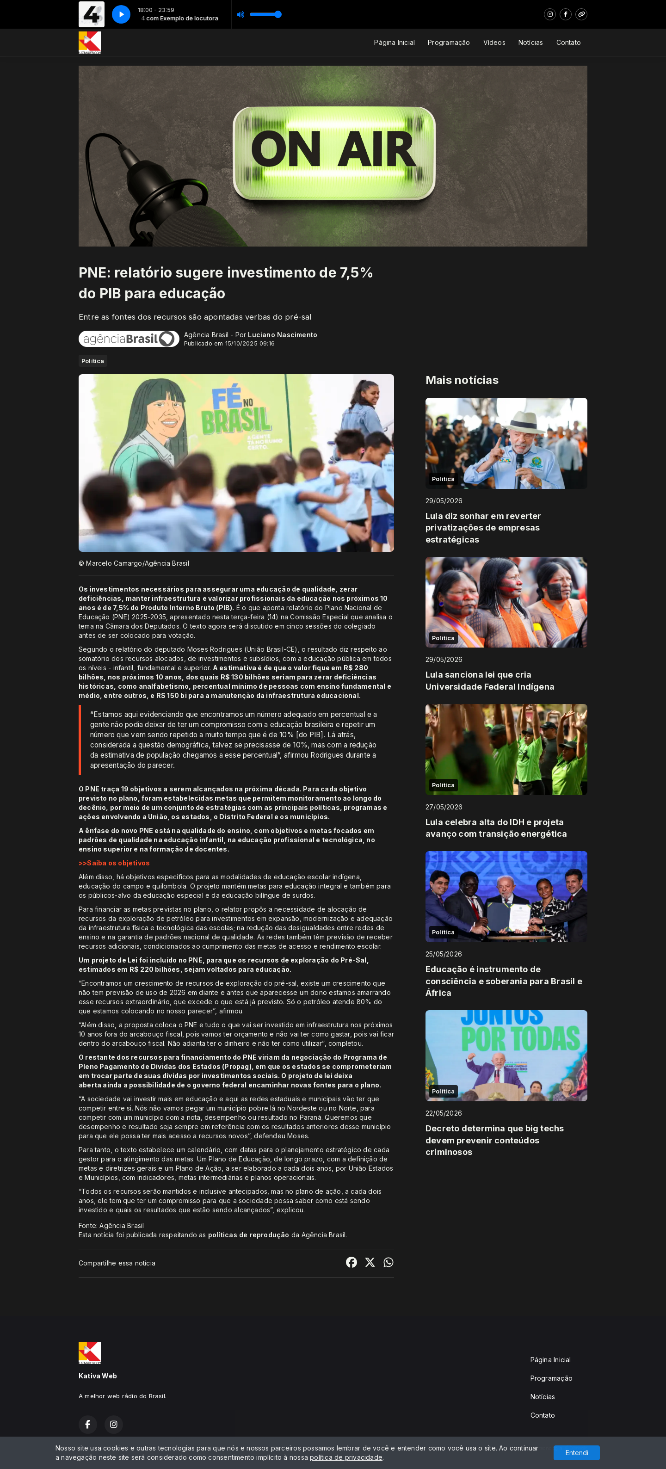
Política (93, 360)
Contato (568, 42)
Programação (449, 42)
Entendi (577, 1453)
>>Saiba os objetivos (114, 863)
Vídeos (494, 42)
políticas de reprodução (249, 1235)
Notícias (530, 42)
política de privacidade (346, 1457)
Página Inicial (394, 42)
